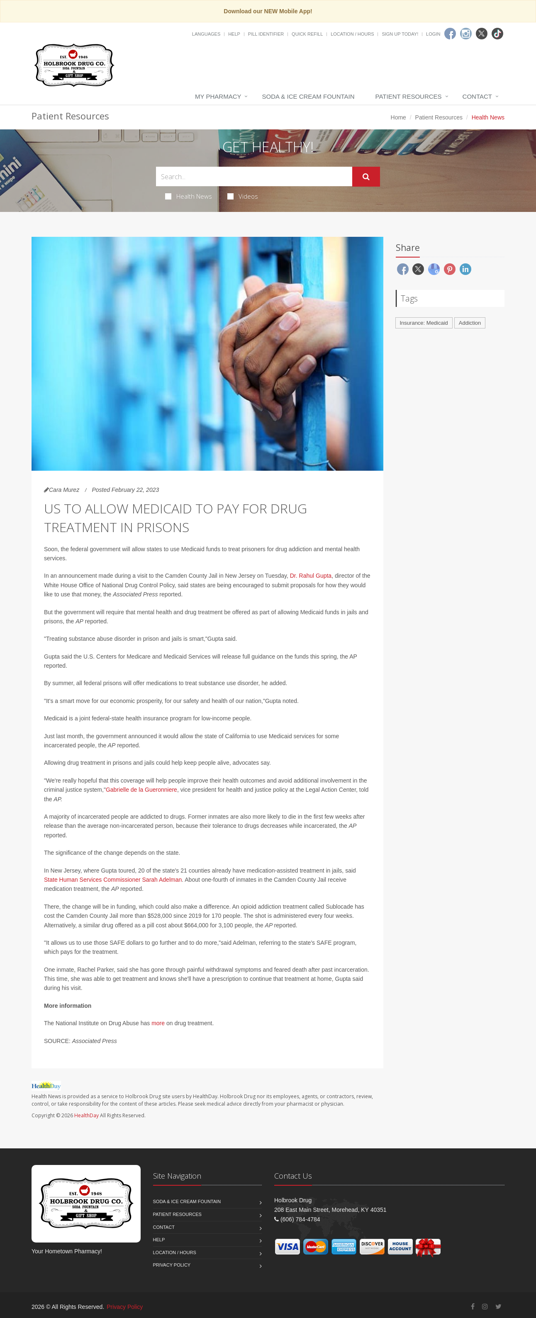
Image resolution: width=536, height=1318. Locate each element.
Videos (242, 196)
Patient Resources (408, 96)
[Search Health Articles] (254, 176)
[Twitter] (481, 33)
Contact (477, 96)
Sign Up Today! (400, 34)
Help (234, 34)
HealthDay (86, 1115)
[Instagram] (466, 33)
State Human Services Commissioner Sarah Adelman (113, 879)
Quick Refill (307, 34)
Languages (206, 34)
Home (398, 117)
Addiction (470, 323)
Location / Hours (352, 34)
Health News (188, 196)
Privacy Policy (172, 1264)
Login (433, 34)
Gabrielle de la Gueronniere (141, 789)
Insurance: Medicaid (424, 323)
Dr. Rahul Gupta (310, 575)
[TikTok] (497, 33)
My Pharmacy (218, 96)
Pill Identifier (266, 34)
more (158, 1023)
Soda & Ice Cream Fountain (308, 96)
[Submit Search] (366, 177)
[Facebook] (450, 33)
